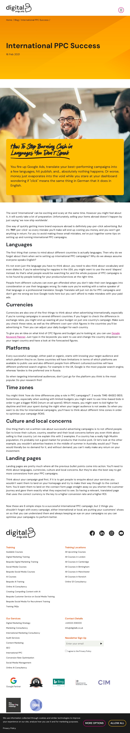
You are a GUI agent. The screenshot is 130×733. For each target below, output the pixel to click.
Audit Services (13, 638)
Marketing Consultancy (17, 628)
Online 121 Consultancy (75, 581)
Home (9, 20)
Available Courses (14, 552)
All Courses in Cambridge (77, 561)
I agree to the (78, 651)
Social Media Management (18, 662)
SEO (8, 647)
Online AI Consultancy (16, 586)
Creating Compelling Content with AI (23, 591)
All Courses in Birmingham (77, 566)
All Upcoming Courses (75, 552)
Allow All (117, 723)
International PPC (14, 652)
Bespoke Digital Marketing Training (22, 561)
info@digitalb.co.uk (74, 628)
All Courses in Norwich (75, 576)
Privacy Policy (85, 651)
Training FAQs (12, 606)
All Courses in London (75, 557)
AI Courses (11, 576)
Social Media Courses (16, 566)
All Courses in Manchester (77, 571)
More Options (94, 723)
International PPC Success (35, 20)
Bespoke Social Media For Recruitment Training (28, 601)
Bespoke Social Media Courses (20, 571)
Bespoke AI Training (15, 581)
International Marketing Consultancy (23, 633)
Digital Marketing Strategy (18, 623)
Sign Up (101, 644)
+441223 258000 (73, 623)
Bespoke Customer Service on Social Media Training (30, 596)
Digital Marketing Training (18, 557)
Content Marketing (15, 642)
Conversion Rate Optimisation (20, 657)
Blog (16, 20)
